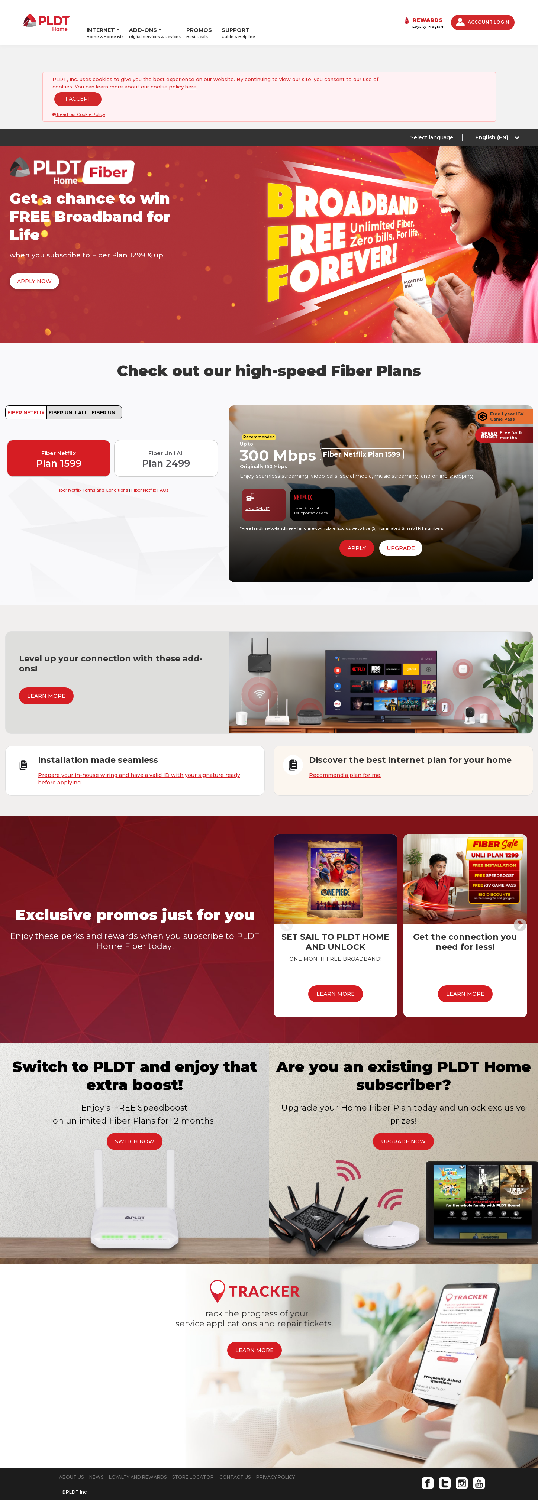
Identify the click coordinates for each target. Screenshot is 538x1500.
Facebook (428, 1467)
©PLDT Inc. (75, 1475)
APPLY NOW (34, 264)
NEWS (96, 1460)
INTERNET (101, 11)
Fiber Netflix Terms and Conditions (93, 473)
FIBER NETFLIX (26, 396)
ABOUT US (71, 1460)
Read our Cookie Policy (78, 97)
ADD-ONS (143, 11)
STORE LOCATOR (193, 1460)
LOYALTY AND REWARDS (138, 1460)
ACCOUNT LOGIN (482, 14)
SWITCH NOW (134, 1124)
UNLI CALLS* (257, 491)
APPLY (357, 531)
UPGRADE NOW (403, 1124)
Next (520, 909)
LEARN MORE (46, 679)
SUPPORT (238, 14)
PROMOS (199, 14)
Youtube (479, 1467)
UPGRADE (401, 531)
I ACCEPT (77, 82)
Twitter (445, 1467)
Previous (286, 909)
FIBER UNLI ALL (68, 396)
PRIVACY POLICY (275, 1460)
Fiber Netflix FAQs (149, 473)
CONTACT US (235, 1460)
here (191, 70)
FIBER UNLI (106, 396)
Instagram (462, 1467)
